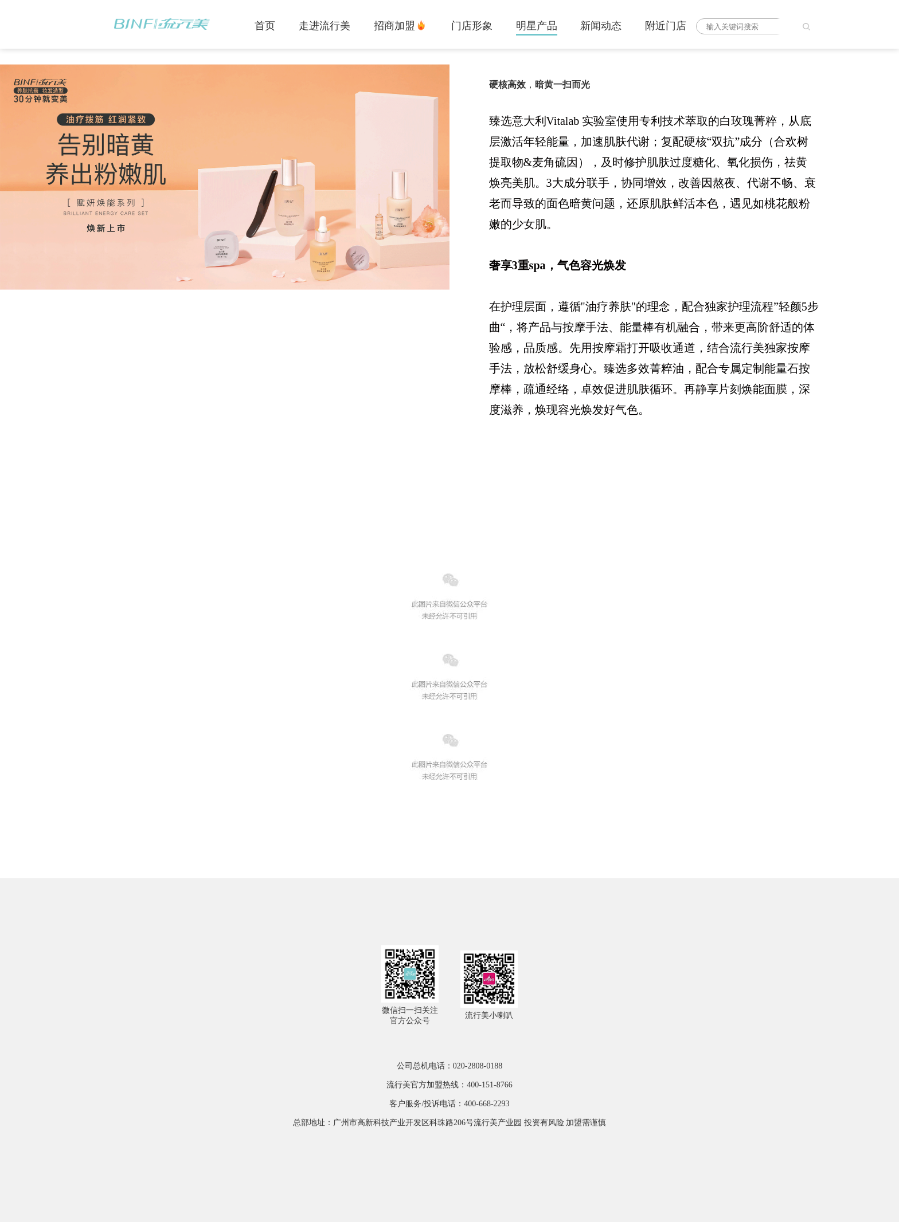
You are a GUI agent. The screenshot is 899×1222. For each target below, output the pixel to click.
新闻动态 (601, 26)
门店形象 (472, 26)
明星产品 (536, 26)
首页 (265, 26)
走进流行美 (324, 26)
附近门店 (665, 26)
